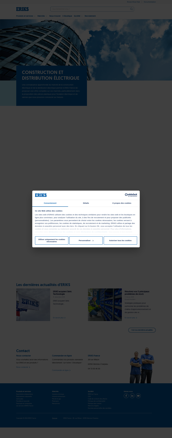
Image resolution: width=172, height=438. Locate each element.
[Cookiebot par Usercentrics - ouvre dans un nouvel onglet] (126, 195)
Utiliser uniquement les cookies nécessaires (51, 240)
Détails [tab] (86, 203)
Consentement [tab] (50, 203)
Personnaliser (86, 240)
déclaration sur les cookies (60, 232)
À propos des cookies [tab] (121, 203)
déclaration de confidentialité (94, 232)
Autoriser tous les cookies (120, 240)
